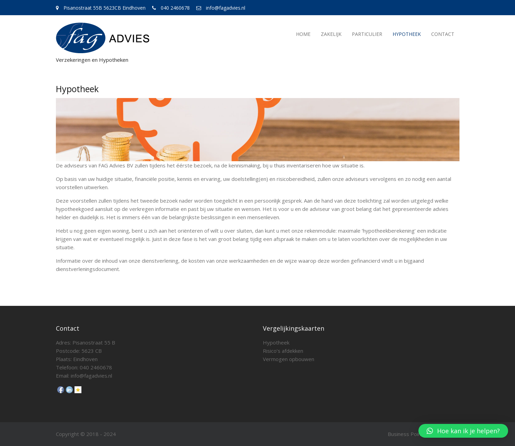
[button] (463, 431)
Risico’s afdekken (283, 350)
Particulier (367, 34)
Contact (442, 34)
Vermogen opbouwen (288, 359)
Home (303, 34)
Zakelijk (331, 34)
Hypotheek (407, 34)
